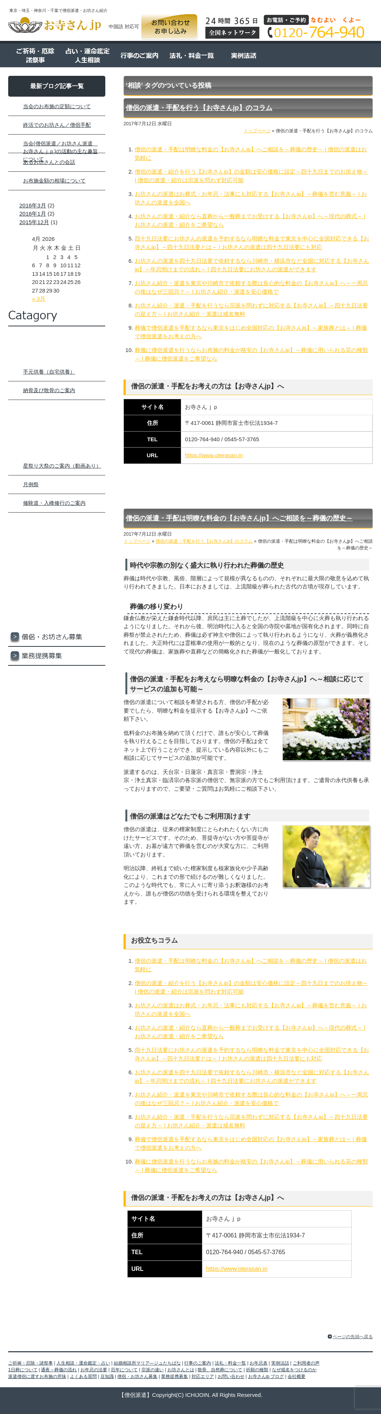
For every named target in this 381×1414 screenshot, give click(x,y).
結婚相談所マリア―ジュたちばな (56, 429)
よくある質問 (347, 55)
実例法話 (243, 55)
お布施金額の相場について (54, 181)
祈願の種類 (257, 1369)
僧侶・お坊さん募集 (56, 637)
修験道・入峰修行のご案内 (54, 503)
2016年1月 (32, 213)
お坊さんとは (180, 1369)
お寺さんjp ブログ (56, 713)
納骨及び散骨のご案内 (49, 390)
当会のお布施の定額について (57, 106)
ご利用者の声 (295, 55)
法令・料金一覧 (190, 55)
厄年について (124, 1369)
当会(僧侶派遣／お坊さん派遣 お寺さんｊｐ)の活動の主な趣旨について (60, 151)
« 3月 (38, 299)
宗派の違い (152, 1369)
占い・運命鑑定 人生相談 (86, 55)
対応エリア (56, 675)
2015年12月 (34, 222)
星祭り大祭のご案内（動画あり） (62, 466)
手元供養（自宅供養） (49, 372)
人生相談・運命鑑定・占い (56, 410)
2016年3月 (32, 205)
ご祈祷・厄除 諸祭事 (34, 55)
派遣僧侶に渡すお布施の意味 (37, 1376)
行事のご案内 (138, 55)
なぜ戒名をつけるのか (294, 1369)
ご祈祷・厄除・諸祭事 (30, 1363)
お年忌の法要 (93, 1369)
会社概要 (56, 732)
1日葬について (23, 1369)
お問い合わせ (170, 27)
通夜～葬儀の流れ (59, 1369)
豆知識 (56, 618)
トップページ (56, 335)
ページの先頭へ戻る (353, 1336)
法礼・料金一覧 (56, 523)
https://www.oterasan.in (214, 455)
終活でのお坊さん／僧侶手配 (57, 125)
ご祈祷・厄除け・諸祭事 (56, 354)
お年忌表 (56, 542)
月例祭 (31, 484)
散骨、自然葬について (220, 1369)
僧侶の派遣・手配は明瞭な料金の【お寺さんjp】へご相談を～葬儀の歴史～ (239, 518)
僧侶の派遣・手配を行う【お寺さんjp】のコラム (199, 108)
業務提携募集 (56, 656)
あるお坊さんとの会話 (49, 162)
